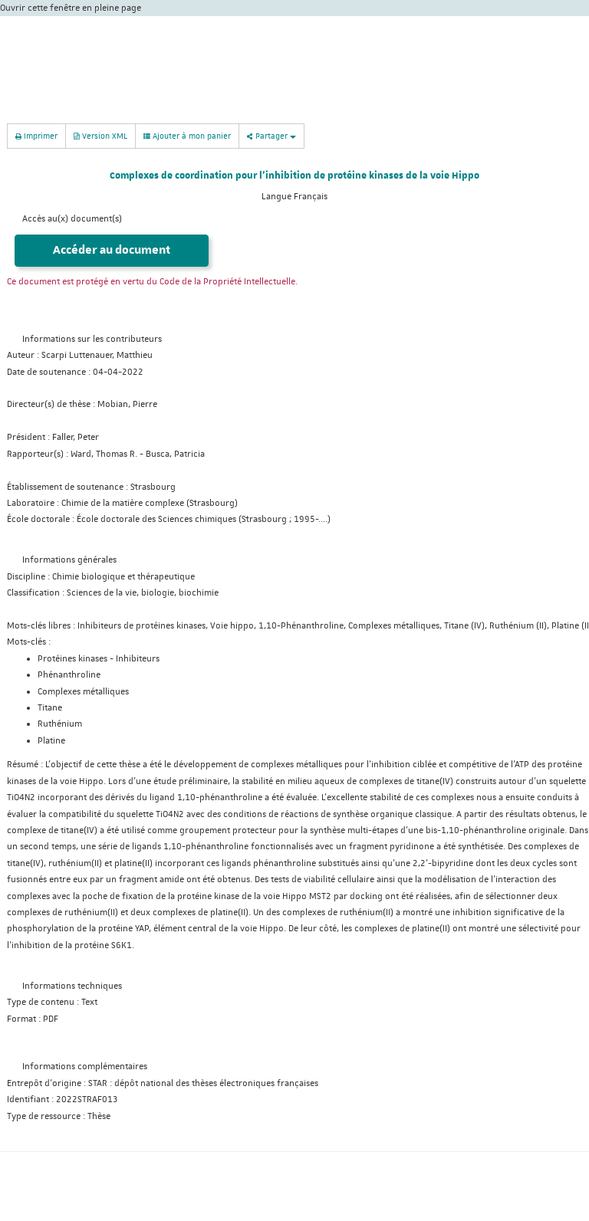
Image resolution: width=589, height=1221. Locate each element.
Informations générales (69, 560)
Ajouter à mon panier (187, 135)
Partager (271, 135)
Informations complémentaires (84, 1066)
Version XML (100, 135)
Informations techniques (72, 986)
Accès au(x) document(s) (72, 219)
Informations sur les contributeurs (92, 339)
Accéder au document (111, 250)
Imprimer (36, 135)
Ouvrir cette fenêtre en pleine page (70, 8)
